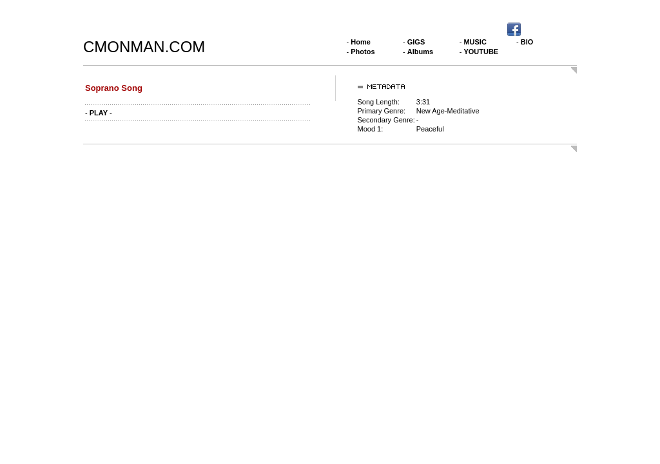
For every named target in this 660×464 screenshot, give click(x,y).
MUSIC (474, 42)
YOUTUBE (480, 51)
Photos (362, 51)
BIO (527, 42)
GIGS (416, 42)
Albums (420, 51)
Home (361, 42)
